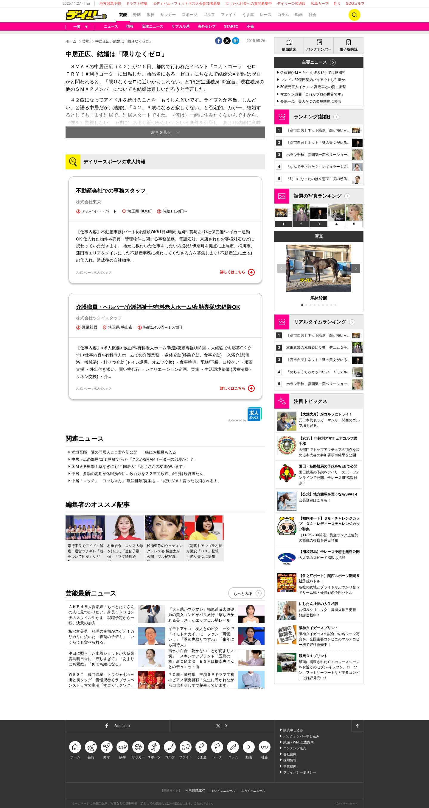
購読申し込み (293, 730)
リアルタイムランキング (320, 321)
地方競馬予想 (110, 3)
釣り (337, 3)
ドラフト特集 (136, 3)
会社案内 (289, 754)
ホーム (71, 41)
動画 (299, 14)
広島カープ (320, 3)
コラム (283, 14)
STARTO (231, 26)
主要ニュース (314, 62)
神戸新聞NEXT (195, 790)
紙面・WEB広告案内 (298, 742)
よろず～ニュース (253, 790)
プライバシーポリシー (299, 772)
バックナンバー (318, 49)
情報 (129, 26)
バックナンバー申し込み (301, 736)
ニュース (111, 26)
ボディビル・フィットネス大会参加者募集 (186, 3)
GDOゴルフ (355, 3)
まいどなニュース (223, 790)
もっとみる (243, 593)
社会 (312, 14)
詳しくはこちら (237, 272)
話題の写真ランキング (317, 196)
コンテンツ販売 (294, 748)
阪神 (150, 14)
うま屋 (248, 14)
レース (265, 14)
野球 (137, 14)
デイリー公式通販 (291, 3)
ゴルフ (209, 14)
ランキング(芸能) (312, 116)
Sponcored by (245, 414)
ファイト (228, 14)
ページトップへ (357, 726)
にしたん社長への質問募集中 (249, 3)
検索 (354, 15)
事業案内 (289, 766)
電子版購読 (349, 49)
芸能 (123, 14)
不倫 (250, 26)
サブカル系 (180, 26)
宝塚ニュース (152, 26)
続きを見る (161, 132)
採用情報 (289, 760)
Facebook (122, 726)
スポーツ (189, 14)
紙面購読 (289, 49)
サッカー (168, 14)
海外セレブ (207, 26)
